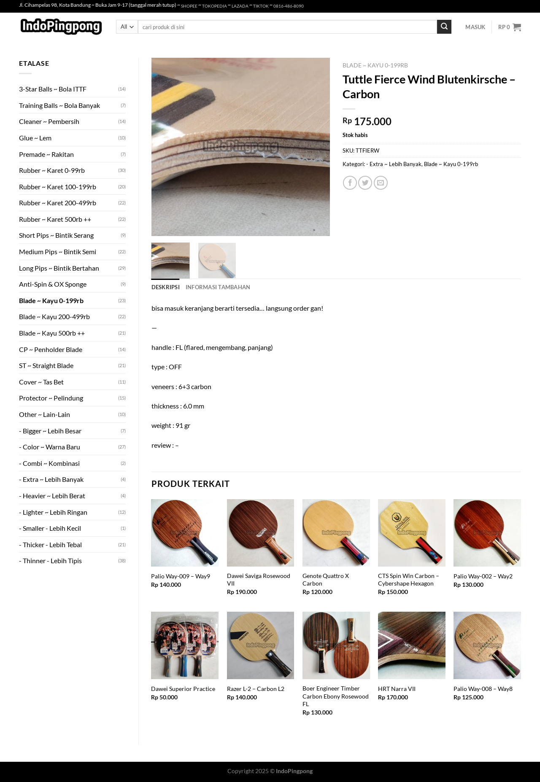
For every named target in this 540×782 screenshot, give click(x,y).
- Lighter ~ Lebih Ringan (53, 512)
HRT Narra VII (397, 688)
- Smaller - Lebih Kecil (50, 528)
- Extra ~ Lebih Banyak (51, 479)
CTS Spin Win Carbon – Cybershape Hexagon (408, 579)
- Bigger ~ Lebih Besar (50, 431)
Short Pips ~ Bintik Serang (56, 235)
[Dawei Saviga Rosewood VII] (260, 533)
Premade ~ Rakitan (46, 154)
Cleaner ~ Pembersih (49, 121)
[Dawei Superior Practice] (185, 645)
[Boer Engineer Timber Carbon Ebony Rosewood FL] (336, 645)
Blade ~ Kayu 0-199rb (51, 300)
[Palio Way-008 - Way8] (487, 645)
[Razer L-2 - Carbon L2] (260, 645)
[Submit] (444, 27)
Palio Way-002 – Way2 (483, 576)
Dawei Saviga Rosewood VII (258, 579)
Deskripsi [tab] (165, 287)
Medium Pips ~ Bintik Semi (57, 251)
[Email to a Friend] (381, 183)
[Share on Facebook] (350, 183)
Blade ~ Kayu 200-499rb (54, 316)
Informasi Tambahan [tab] (218, 287)
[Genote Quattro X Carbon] (336, 533)
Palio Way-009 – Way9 (180, 576)
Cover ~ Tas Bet (41, 382)
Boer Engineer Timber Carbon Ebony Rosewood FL (335, 696)
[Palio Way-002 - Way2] (487, 533)
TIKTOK (261, 6)
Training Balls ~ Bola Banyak (59, 105)
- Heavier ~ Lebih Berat (52, 496)
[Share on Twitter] (365, 183)
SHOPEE (189, 6)
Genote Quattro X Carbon (325, 579)
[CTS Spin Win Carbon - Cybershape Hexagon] (412, 533)
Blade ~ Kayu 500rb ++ (52, 333)
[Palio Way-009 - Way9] (185, 533)
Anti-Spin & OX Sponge (52, 284)
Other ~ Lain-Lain (44, 414)
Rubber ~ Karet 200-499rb (57, 203)
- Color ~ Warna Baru (49, 447)
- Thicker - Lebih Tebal (50, 544)
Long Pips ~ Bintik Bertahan (59, 268)
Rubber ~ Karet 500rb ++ (55, 219)
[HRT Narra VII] (412, 645)
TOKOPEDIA (214, 6)
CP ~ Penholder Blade (50, 349)
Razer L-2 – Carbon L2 (255, 688)
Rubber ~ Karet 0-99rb (52, 170)
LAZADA (240, 6)
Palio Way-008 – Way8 (483, 688)
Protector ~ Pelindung (51, 398)
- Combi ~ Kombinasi (49, 463)
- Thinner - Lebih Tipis (50, 560)
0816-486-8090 (288, 6)
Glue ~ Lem (35, 138)
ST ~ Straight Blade (46, 365)
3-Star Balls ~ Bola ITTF (52, 89)
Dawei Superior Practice (183, 688)
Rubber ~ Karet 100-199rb (57, 187)
